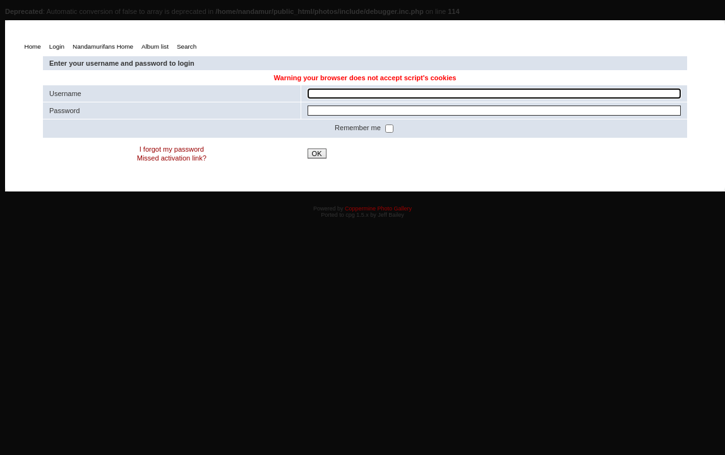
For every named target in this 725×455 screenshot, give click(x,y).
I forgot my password (172, 149)
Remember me (359, 127)
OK (317, 153)
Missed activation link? (172, 158)
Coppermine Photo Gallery (378, 208)
